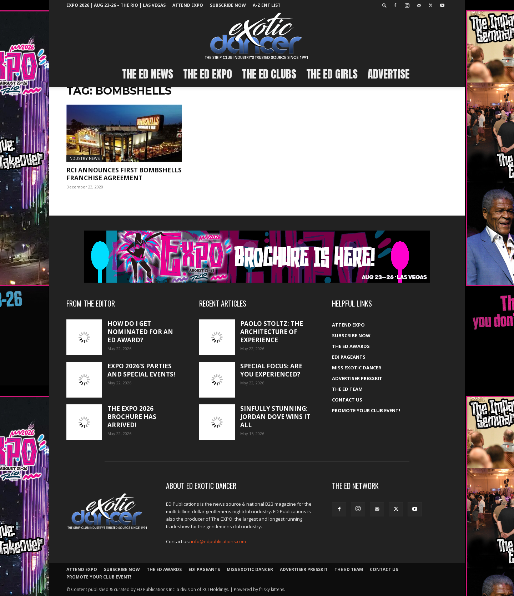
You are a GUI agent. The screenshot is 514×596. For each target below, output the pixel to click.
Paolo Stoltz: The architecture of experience (271, 331)
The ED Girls (332, 74)
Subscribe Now (228, 5)
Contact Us (347, 400)
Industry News (84, 158)
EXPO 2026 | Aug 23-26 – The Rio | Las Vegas (116, 5)
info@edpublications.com (218, 541)
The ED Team (347, 389)
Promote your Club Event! (366, 410)
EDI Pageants (349, 357)
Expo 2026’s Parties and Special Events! (141, 370)
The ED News (147, 74)
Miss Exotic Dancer (356, 367)
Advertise (388, 74)
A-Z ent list (267, 5)
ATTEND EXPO (187, 5)
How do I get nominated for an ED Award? (140, 331)
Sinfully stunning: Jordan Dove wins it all (275, 416)
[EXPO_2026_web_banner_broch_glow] (257, 257)
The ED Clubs (269, 74)
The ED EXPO (207, 74)
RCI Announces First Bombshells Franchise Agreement (124, 174)
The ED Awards (351, 346)
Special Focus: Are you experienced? (271, 370)
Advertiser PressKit (357, 378)
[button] (384, 5)
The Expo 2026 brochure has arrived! (131, 416)
